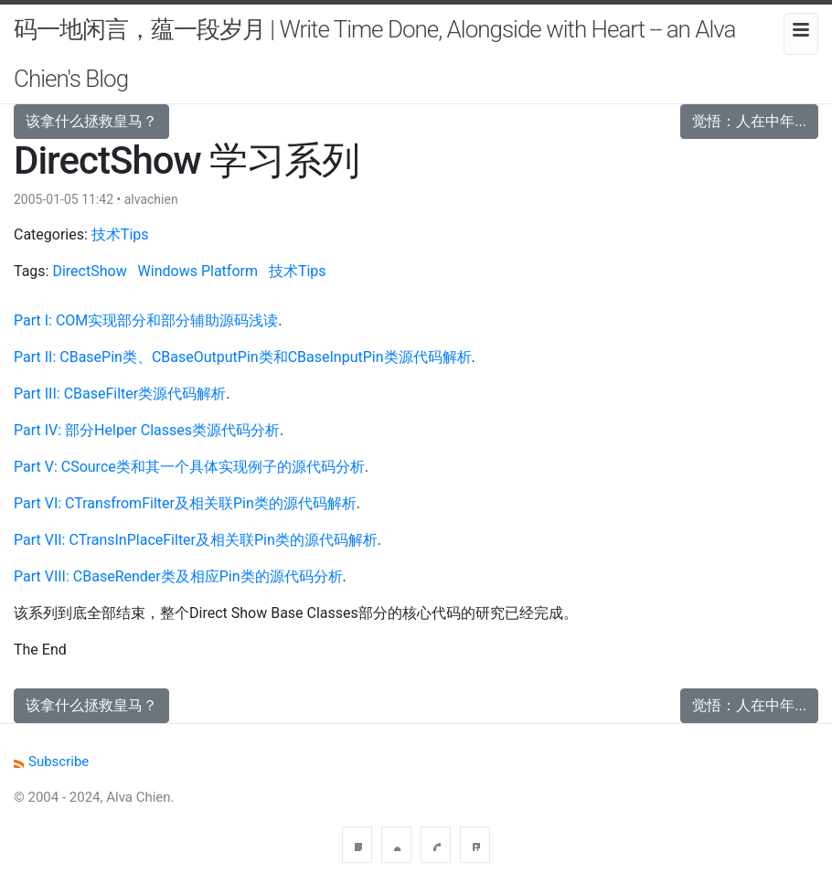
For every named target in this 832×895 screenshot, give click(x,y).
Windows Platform (198, 271)
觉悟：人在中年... (749, 121)
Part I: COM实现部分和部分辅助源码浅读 (146, 320)
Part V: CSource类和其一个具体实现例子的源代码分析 (189, 466)
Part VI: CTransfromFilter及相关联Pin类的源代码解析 (185, 503)
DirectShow (89, 271)
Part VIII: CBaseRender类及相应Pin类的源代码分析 (178, 576)
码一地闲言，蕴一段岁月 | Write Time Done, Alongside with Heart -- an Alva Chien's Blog (375, 54)
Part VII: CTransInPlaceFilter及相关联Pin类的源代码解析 (196, 540)
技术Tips (120, 234)
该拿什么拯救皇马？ (91, 121)
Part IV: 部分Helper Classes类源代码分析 (147, 430)
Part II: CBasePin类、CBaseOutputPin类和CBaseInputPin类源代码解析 (243, 357)
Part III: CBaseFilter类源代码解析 (120, 393)
